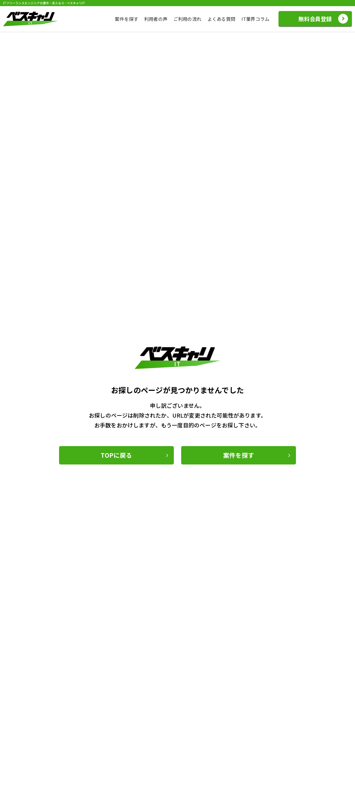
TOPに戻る (116, 455)
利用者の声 (155, 19)
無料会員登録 (315, 19)
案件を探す (126, 19)
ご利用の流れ (187, 19)
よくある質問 (221, 19)
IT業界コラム (255, 19)
